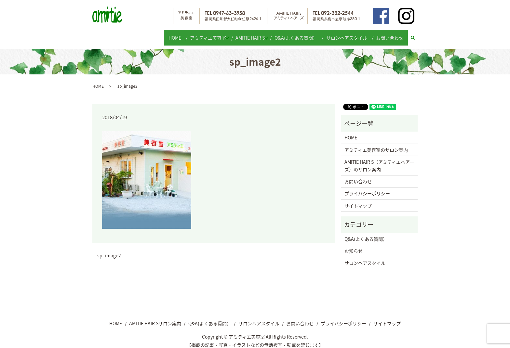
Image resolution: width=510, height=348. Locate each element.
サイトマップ (358, 200)
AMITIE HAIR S (251, 34)
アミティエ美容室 (206, 34)
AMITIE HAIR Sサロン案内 (155, 317)
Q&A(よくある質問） (299, 34)
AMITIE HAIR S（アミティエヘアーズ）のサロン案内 (379, 160)
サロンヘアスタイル (349, 34)
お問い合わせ (390, 34)
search (416, 35)
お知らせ (353, 245)
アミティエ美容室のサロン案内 (376, 144)
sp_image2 (109, 250)
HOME (174, 34)
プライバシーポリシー (367, 188)
